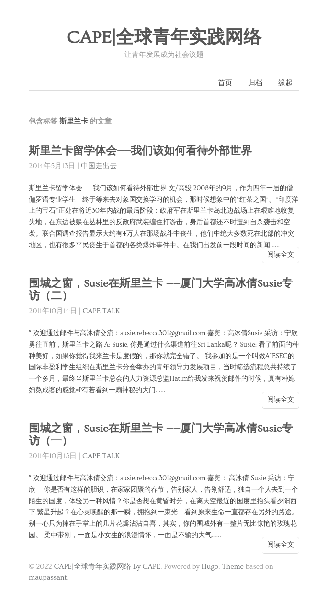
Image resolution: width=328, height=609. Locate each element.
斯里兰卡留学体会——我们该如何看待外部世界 (140, 151)
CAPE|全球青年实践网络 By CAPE (107, 567)
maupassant (48, 578)
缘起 (285, 83)
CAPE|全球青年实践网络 (164, 38)
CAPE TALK (101, 311)
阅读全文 (280, 255)
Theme (232, 567)
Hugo (210, 567)
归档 (255, 83)
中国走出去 (99, 166)
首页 (225, 83)
